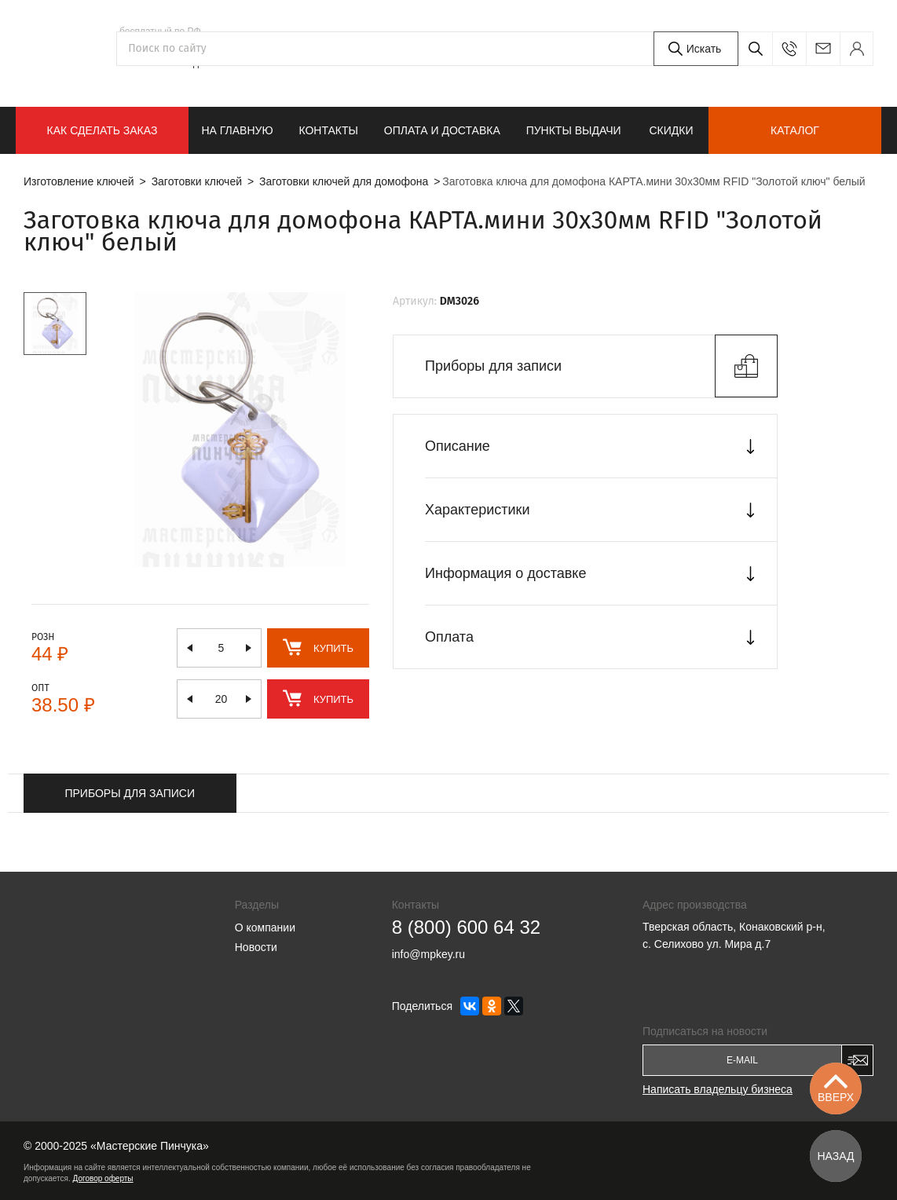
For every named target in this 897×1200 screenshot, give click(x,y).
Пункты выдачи (573, 130)
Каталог (795, 130)
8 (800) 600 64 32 (175, 45)
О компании (265, 927)
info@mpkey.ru (823, 48)
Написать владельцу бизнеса (718, 1089)
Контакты (328, 130)
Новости (256, 947)
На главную (237, 130)
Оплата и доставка (442, 130)
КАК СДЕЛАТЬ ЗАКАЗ (102, 130)
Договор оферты (103, 1178)
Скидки (671, 130)
